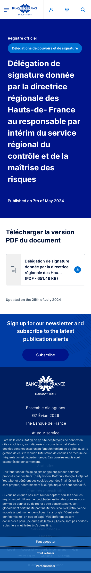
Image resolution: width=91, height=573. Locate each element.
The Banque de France (45, 423)
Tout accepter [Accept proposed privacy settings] (46, 541)
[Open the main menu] (6, 9)
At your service (45, 432)
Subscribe (45, 354)
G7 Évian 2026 (45, 415)
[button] (45, 269)
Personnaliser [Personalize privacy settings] (45, 566)
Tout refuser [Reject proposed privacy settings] (45, 553)
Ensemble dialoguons (45, 407)
